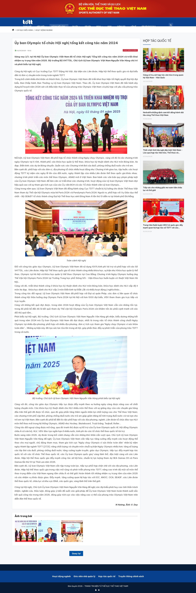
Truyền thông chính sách (131, 575)
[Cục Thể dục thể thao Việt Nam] (16, 22)
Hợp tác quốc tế (106, 575)
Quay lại (76, 552)
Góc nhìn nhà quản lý (84, 575)
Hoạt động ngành (130, 49)
